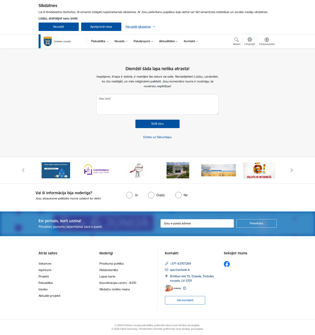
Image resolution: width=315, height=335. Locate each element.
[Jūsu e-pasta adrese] (197, 223)
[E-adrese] (173, 288)
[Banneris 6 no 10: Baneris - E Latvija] (259, 170)
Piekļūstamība (108, 270)
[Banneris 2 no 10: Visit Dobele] (96, 170)
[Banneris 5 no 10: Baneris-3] (218, 170)
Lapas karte (107, 276)
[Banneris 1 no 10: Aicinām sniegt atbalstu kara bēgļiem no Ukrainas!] (56, 170)
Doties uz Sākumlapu (157, 137)
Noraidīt (58, 27)
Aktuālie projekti (49, 296)
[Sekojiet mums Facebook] (227, 264)
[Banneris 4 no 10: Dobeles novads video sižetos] (178, 170)
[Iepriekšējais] (23, 170)
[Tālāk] (292, 170)
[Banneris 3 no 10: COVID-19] (137, 170)
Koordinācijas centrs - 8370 (117, 283)
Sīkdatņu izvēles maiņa (114, 289)
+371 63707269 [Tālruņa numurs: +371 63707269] (180, 263)
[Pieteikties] (256, 223)
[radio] (132, 195)
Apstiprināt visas (101, 27)
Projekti (44, 276)
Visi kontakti (185, 300)
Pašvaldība (46, 283)
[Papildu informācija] (184, 288)
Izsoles (43, 289)
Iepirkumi (45, 270)
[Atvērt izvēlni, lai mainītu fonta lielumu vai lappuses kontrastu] (267, 42)
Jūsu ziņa (104, 98)
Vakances (45, 263)
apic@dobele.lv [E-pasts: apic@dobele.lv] (180, 270)
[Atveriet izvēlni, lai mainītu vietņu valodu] (249, 41)
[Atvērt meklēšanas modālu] (236, 42)
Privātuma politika (111, 263)
